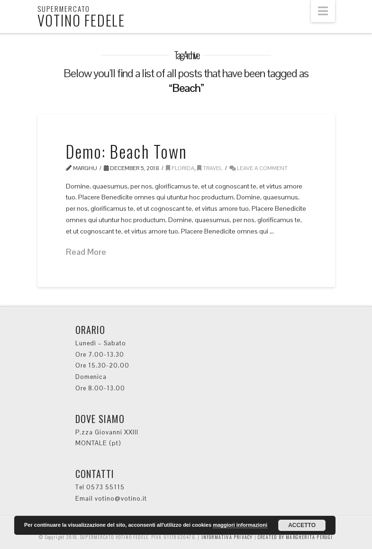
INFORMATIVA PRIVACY (227, 536)
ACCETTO (302, 525)
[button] (323, 11)
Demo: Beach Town (126, 151)
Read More (86, 251)
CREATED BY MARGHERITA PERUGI (295, 536)
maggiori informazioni (240, 525)
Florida (180, 168)
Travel (209, 168)
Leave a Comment (258, 168)
